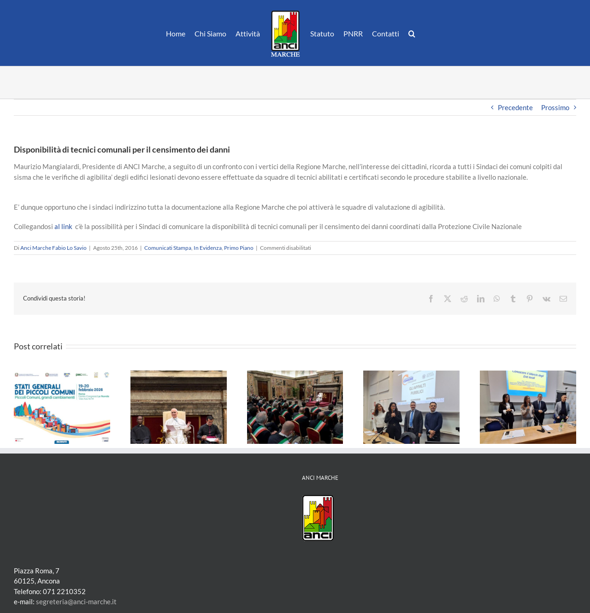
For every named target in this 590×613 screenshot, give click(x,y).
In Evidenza (208, 247)
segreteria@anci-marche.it (76, 601)
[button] (411, 33)
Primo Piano (239, 247)
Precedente (515, 107)
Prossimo (555, 107)
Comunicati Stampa (167, 247)
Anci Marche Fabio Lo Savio (53, 247)
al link (63, 226)
